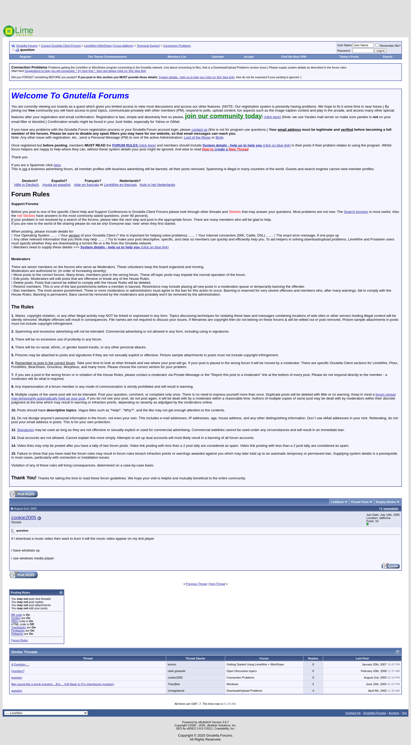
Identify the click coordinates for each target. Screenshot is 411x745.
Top (404, 713)
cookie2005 (23, 517)
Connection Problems (177, 45)
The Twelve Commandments (107, 56)
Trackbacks (18, 627)
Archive (394, 713)
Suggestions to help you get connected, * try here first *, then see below (85, 70)
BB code (16, 614)
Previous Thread (196, 583)
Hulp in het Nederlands (157, 185)
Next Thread (217, 583)
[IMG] (14, 621)
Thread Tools (360, 501)
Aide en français (86, 185)
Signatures (25, 430)
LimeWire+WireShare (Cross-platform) (108, 45)
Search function (356, 212)
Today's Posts (349, 56)
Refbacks (17, 633)
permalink (391, 508)
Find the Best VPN (293, 56)
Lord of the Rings (197, 137)
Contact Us (353, 713)
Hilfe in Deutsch (26, 185)
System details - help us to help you (197, 77)
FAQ (51, 56)
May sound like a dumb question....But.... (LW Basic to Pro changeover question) (62, 684)
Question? (17, 671)
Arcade (249, 56)
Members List (177, 56)
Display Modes (386, 501)
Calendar (218, 56)
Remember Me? (388, 45)
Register (25, 56)
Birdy (219, 137)
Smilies (15, 618)
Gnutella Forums (26, 45)
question (16, 677)
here (57, 165)
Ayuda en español (56, 185)
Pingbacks (18, 630)
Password (343, 50)
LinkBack (337, 501)
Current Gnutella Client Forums (61, 45)
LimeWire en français (120, 185)
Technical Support (148, 45)
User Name (344, 45)
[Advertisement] (205, 13)
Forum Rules (19, 640)
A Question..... (20, 664)
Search (387, 56)
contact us (199, 130)
